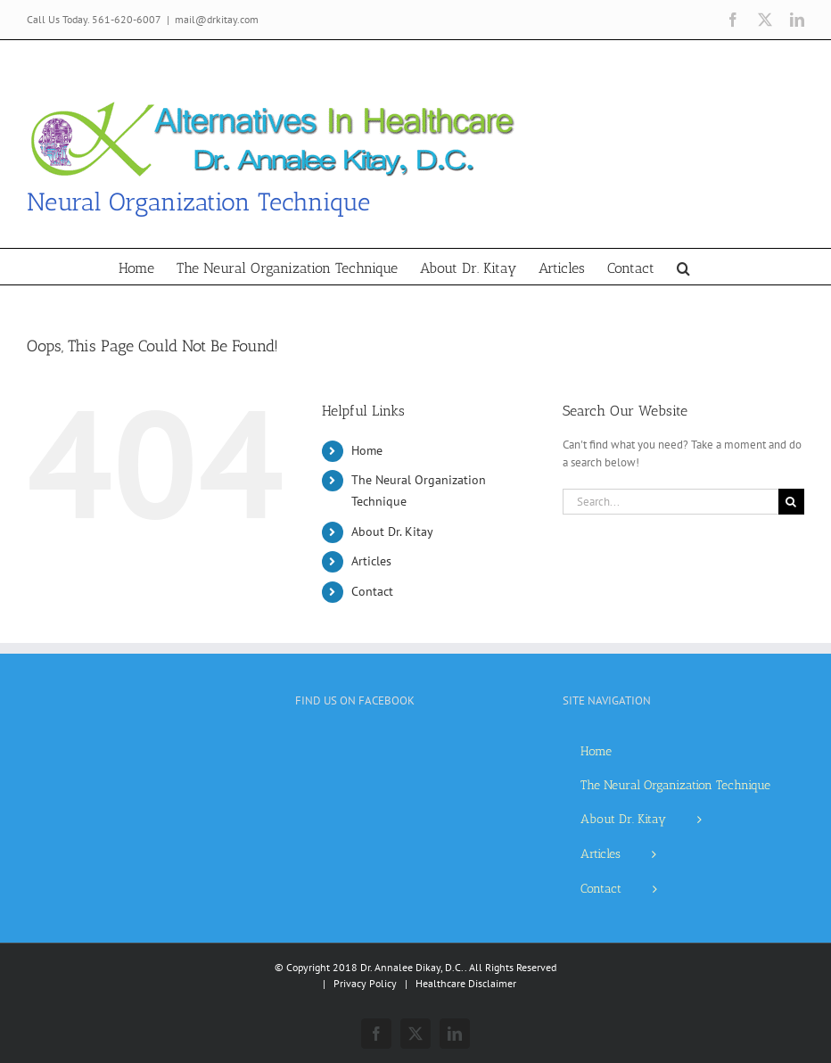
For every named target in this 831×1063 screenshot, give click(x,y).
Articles (371, 561)
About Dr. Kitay (392, 531)
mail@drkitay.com (217, 19)
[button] (683, 266)
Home (367, 450)
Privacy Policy (365, 983)
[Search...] (670, 502)
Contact (372, 591)
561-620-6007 (126, 19)
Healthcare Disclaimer (466, 983)
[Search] (791, 502)
